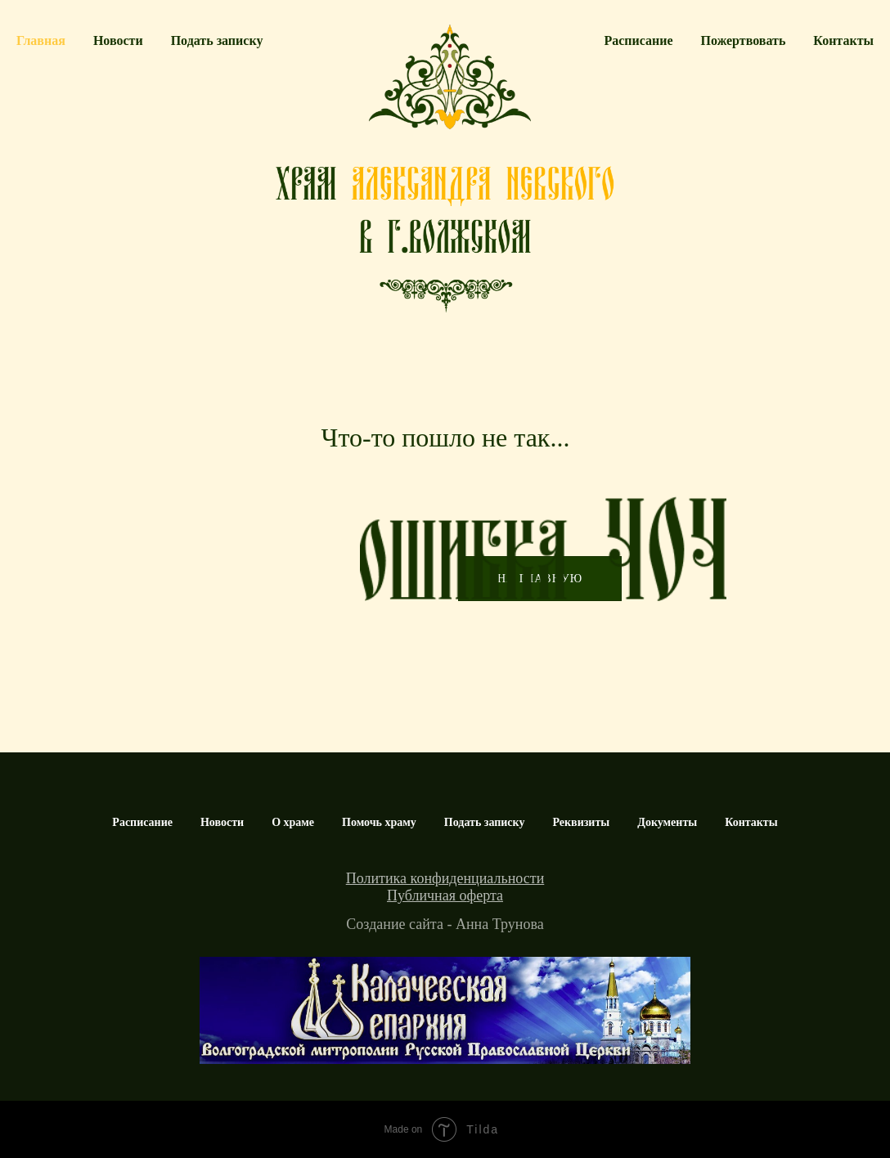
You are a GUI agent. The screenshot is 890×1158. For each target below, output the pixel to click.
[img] (445, 1010)
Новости (118, 40)
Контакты (843, 40)
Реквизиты (580, 822)
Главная (40, 40)
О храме (293, 822)
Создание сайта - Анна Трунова (444, 924)
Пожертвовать (743, 40)
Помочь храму (379, 822)
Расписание (638, 40)
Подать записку (217, 40)
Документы (667, 822)
